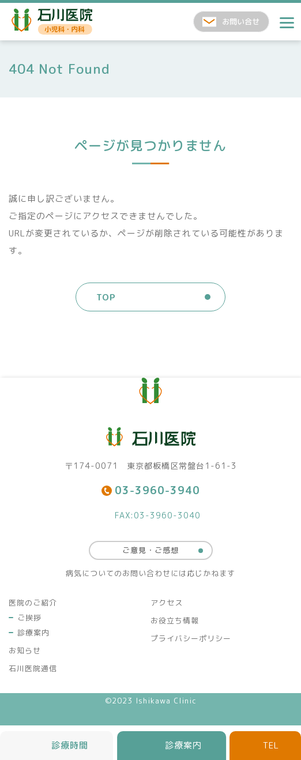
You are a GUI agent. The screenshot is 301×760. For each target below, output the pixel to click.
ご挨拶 (29, 617)
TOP (106, 297)
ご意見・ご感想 (150, 550)
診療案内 (33, 632)
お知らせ (25, 650)
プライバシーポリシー (190, 638)
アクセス (166, 602)
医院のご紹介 (33, 602)
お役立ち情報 (174, 620)
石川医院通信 (33, 668)
